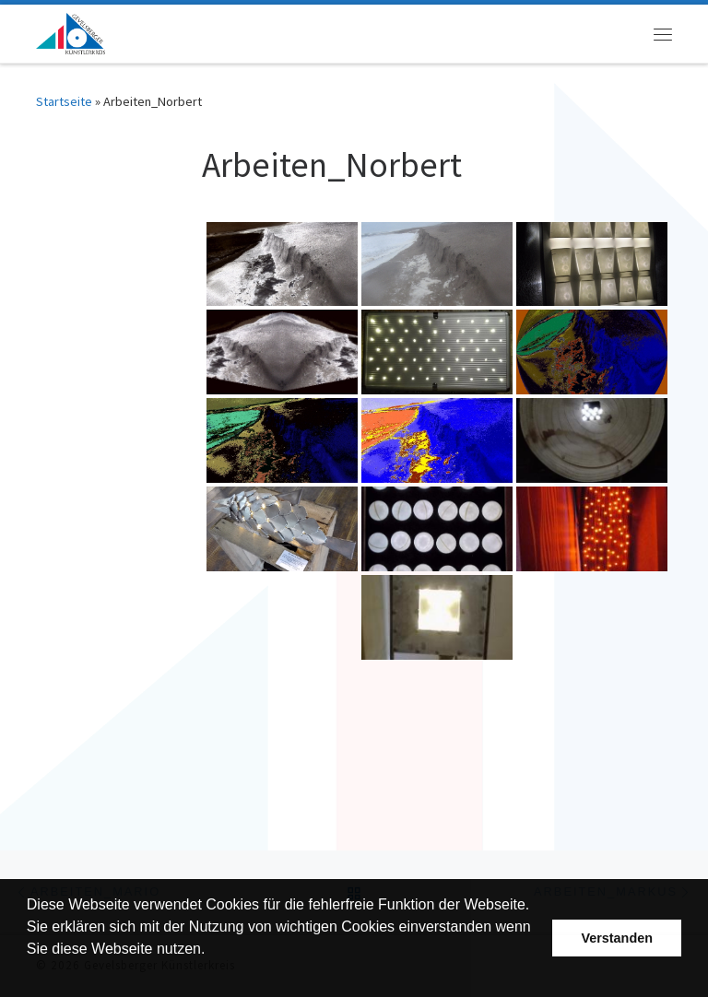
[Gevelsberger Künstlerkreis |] (70, 31)
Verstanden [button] (617, 938)
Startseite (64, 101)
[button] (29, 973)
